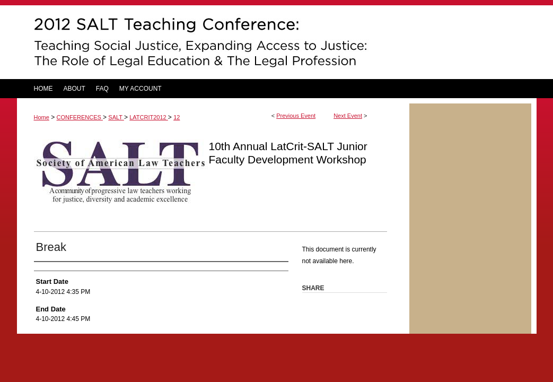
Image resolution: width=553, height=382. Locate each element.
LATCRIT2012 (148, 117)
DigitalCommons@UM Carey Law (213, 42)
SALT (116, 117)
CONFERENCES (80, 117)
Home (41, 117)
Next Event (347, 115)
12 (176, 117)
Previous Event (295, 115)
